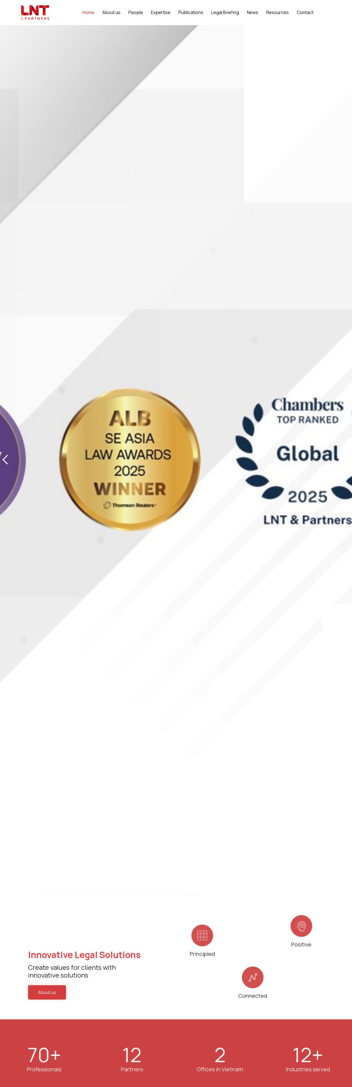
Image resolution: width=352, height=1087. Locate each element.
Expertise (160, 12)
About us (47, 992)
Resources (277, 12)
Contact (305, 12)
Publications (190, 12)
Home (88, 12)
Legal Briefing (225, 12)
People (135, 12)
